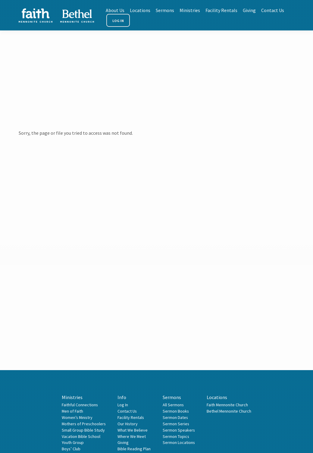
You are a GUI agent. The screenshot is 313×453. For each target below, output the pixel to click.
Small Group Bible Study (83, 430)
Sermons (165, 10)
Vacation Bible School (81, 436)
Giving (249, 10)
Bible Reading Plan (134, 448)
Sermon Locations (179, 442)
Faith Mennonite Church (227, 404)
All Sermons (173, 404)
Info (121, 397)
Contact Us (272, 10)
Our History (127, 423)
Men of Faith (72, 411)
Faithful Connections (80, 404)
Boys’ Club (71, 448)
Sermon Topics (176, 436)
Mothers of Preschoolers (84, 423)
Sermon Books (176, 411)
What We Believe (132, 430)
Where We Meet (131, 436)
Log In (118, 20)
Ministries (190, 10)
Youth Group (73, 442)
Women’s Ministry (77, 417)
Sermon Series (176, 423)
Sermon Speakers (179, 430)
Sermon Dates (175, 417)
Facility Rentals (221, 10)
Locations (140, 10)
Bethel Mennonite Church (229, 411)
